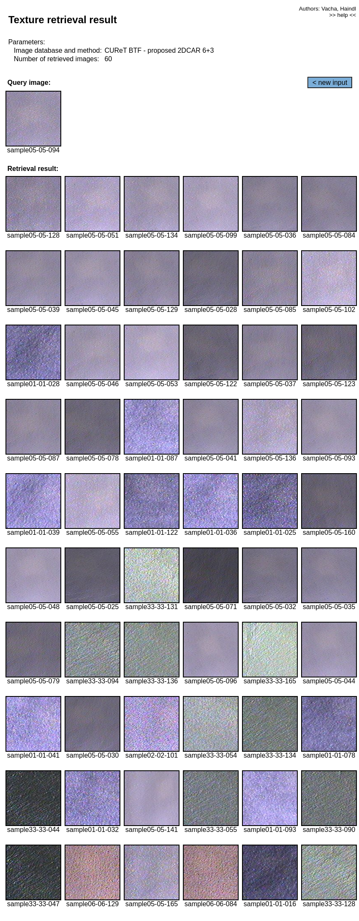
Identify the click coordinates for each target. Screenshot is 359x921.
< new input (330, 82)
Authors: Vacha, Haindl (327, 8)
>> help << (342, 15)
